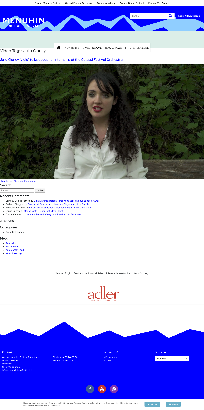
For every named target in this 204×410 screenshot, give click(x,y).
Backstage (113, 47)
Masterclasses (137, 47)
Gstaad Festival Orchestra (78, 3)
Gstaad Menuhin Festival (47, 3)
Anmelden (11, 243)
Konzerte (72, 47)
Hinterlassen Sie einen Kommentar (18, 181)
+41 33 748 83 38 (69, 356)
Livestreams (92, 47)
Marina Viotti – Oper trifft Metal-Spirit (43, 211)
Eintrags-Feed (13, 246)
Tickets (109, 360)
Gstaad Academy (106, 3)
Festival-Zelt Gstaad (158, 3)
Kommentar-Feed (15, 249)
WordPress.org (14, 253)
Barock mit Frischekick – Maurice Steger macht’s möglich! (58, 204)
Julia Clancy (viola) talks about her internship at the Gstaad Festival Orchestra (61, 59)
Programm (111, 356)
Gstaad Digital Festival (132, 3)
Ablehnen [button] (173, 404)
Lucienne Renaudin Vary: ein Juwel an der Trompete (53, 214)
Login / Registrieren (189, 15)
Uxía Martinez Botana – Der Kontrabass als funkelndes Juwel (66, 200)
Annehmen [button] (152, 404)
